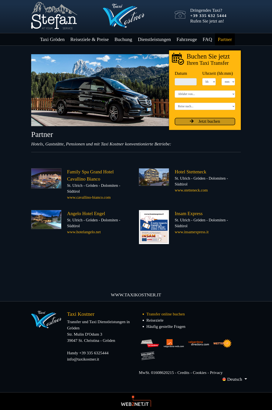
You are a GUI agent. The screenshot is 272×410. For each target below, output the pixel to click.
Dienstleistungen (154, 39)
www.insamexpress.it (192, 232)
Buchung (123, 39)
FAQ (207, 39)
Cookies (199, 372)
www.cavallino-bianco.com (89, 197)
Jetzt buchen (205, 121)
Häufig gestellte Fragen (165, 326)
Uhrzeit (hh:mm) (217, 73)
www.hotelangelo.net (84, 232)
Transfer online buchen (165, 314)
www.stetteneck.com (191, 190)
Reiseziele (154, 320)
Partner (225, 39)
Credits (183, 372)
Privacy (216, 372)
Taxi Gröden (52, 39)
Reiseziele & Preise (89, 39)
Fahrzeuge (187, 39)
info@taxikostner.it (83, 359)
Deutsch (232, 379)
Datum (181, 73)
